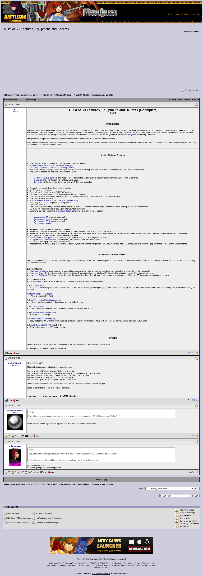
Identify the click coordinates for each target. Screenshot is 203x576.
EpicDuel (95, 563)
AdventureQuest (56, 563)
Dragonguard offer (63, 211)
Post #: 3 (191, 436)
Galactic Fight (40, 180)
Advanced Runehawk (39, 271)
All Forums (8, 95)
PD (14, 109)
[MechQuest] (47, 95)
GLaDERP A (34, 325)
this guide (132, 134)
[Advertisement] (101, 63)
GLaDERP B (46, 325)
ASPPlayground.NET (101, 574)
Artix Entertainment (145, 563)
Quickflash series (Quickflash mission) (45, 300)
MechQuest (84, 563)
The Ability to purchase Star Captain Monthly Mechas (52, 168)
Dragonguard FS (41, 221)
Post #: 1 (191, 353)
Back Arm (34, 281)
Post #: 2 (191, 400)
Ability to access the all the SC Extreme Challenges (51, 165)
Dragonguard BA (41, 217)
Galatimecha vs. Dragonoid (45, 178)
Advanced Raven (37, 273)
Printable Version (190, 90)
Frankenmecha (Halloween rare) (43, 312)
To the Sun (38, 182)
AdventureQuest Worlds (125, 563)
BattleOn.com (107, 563)
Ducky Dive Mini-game (43, 237)
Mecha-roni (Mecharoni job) (41, 294)
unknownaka (15, 446)
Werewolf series (36, 306)
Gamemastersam (15, 410)
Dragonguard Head (42, 219)
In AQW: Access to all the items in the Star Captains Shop (54, 200)
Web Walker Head (37, 285)
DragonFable (71, 563)
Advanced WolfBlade (38, 275)
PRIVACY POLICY (101, 567)
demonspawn (15, 363)
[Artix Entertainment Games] (27, 95)
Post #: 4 (191, 472)
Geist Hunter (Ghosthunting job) (42, 319)
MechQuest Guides (63, 95)
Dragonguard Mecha (42, 223)
